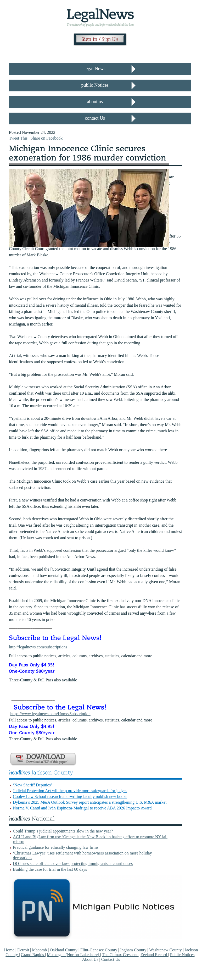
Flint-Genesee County (99, 950)
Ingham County (133, 950)
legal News (94, 68)
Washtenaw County (166, 950)
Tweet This (18, 138)
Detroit (23, 950)
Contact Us (110, 959)
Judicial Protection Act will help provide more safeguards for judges (70, 790)
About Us (90, 959)
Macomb (40, 950)
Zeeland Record (154, 954)
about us (95, 101)
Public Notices (182, 954)
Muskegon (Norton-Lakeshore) (73, 954)
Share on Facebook (47, 138)
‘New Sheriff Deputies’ (32, 785)
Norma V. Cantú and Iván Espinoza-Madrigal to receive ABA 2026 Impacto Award (82, 808)
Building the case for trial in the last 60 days (50, 869)
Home (9, 950)
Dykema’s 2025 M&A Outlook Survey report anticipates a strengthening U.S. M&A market (89, 802)
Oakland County (64, 950)
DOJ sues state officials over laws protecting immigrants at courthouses (73, 863)
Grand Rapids (33, 954)
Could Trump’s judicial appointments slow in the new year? (63, 831)
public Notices (94, 85)
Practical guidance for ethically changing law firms (55, 847)
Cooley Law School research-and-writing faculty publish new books (70, 796)
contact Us (95, 118)
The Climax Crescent (120, 954)
